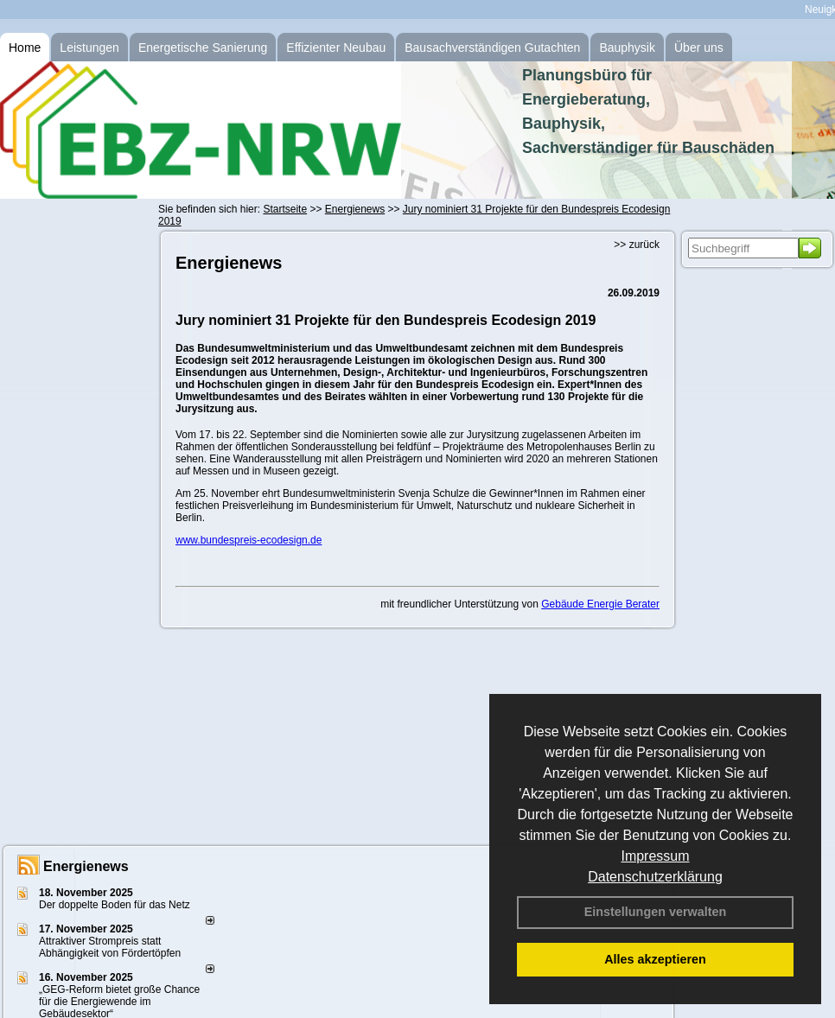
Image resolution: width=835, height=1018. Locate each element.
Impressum (655, 856)
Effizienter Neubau (336, 47)
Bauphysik (627, 47)
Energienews (86, 866)
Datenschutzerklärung (655, 876)
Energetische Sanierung (202, 47)
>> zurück (637, 245)
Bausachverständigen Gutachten (492, 47)
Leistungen (89, 47)
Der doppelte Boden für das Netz (114, 905)
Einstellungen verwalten (655, 912)
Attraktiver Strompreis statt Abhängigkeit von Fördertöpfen (110, 947)
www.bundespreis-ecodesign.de (248, 540)
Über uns (698, 47)
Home (25, 47)
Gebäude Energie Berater (600, 604)
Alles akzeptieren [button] (655, 959)
